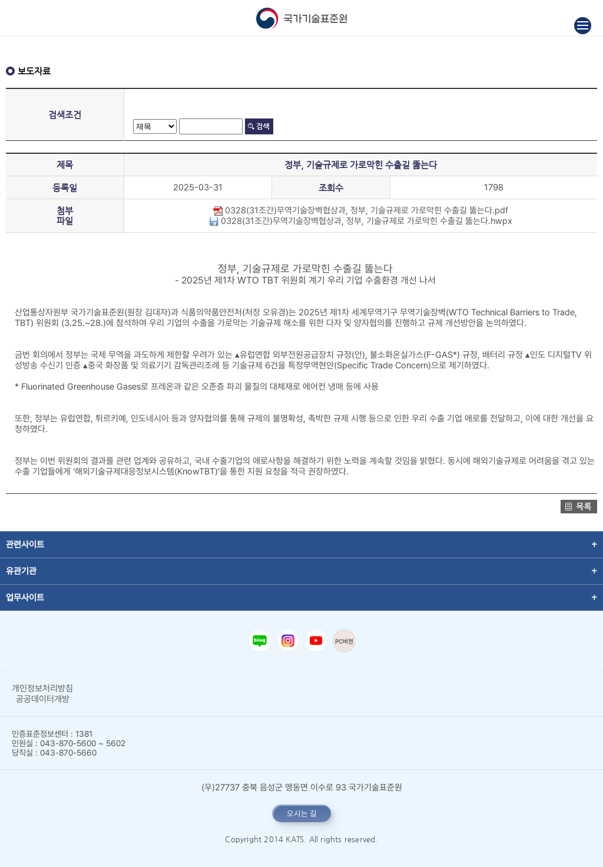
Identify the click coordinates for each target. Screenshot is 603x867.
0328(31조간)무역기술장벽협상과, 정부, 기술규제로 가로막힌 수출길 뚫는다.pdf (360, 210)
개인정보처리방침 (42, 688)
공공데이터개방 (42, 699)
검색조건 (64, 115)
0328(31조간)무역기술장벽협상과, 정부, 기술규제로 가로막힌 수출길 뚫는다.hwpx (360, 221)
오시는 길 (302, 813)
